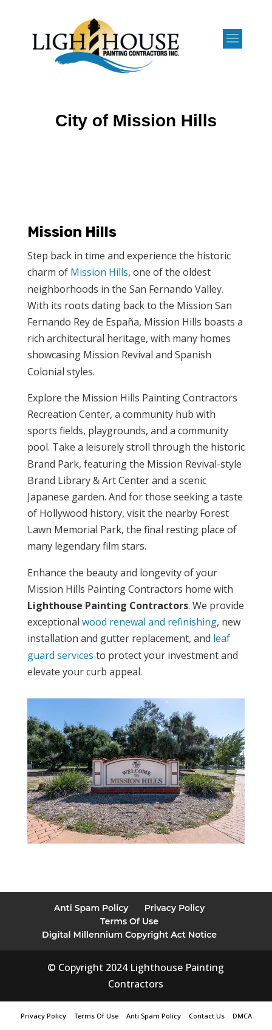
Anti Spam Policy (91, 907)
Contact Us (207, 1015)
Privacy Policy (174, 907)
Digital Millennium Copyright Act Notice (129, 934)
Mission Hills (99, 272)
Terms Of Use (129, 921)
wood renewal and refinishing (149, 622)
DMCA (242, 1015)
